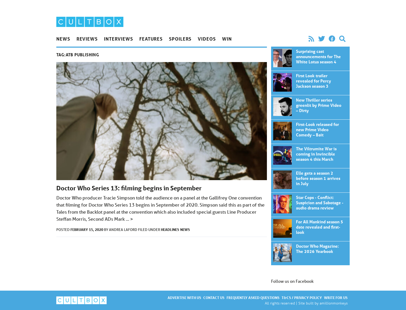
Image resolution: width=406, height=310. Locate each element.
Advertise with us (184, 297)
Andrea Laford (123, 229)
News (63, 39)
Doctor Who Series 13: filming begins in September (129, 188)
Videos (207, 39)
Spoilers (180, 39)
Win (227, 39)
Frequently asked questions (253, 297)
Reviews (87, 39)
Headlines (170, 229)
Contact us (213, 297)
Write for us (336, 297)
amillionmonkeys (334, 303)
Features (151, 39)
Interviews (118, 39)
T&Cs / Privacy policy (302, 297)
